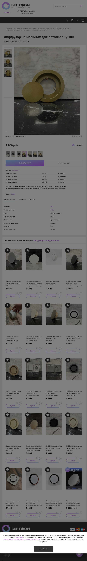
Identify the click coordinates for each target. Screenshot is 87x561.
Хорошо (43, 549)
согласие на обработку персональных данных (22, 539)
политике (19, 537)
